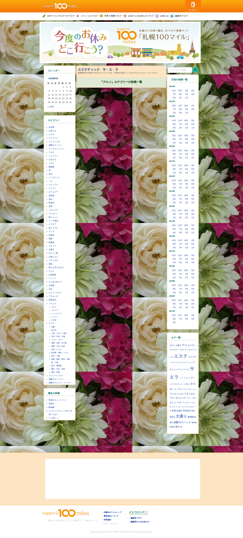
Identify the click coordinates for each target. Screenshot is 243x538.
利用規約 (107, 520)
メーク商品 (53, 221)
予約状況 (187, 411)
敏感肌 (51, 167)
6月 (180, 94)
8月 (192, 91)
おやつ (172, 345)
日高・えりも (56, 349)
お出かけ (52, 159)
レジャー (54, 317)
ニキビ (51, 163)
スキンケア (53, 210)
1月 (186, 98)
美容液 (51, 196)
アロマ (51, 152)
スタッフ (52, 246)
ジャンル (52, 303)
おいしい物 (53, 253)
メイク (178, 407)
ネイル (51, 271)
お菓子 (51, 249)
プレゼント (53, 213)
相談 (50, 264)
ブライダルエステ (178, 398)
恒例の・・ (53, 403)
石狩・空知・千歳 (58, 336)
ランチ (184, 407)
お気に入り (53, 257)
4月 (192, 94)
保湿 (193, 411)
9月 (186, 91)
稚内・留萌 (55, 372)
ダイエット (178, 384)
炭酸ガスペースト (56, 379)
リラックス (53, 185)
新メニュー (53, 217)
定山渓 (53, 330)
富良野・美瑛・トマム (59, 353)
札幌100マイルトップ (113, 512)
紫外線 (194, 422)
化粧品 (51, 235)
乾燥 (174, 410)
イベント (52, 278)
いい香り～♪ (54, 418)
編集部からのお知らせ (140, 522)
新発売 (51, 203)
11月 (174, 91)
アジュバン (188, 345)
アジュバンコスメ (56, 375)
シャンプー (53, 156)
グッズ (51, 231)
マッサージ (186, 403)
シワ (171, 384)
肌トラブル (53, 228)
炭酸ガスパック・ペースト (60, 383)
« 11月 (51, 106)
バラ (174, 389)
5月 (186, 94)
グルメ (53, 307)
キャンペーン (176, 369)
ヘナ (50, 181)
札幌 (53, 327)
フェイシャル (54, 141)
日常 (50, 289)
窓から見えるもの (56, 267)
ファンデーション (189, 389)
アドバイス (53, 138)
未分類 (51, 127)
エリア (51, 323)
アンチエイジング (56, 149)
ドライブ (54, 310)
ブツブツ (52, 188)
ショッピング (56, 313)
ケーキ (186, 369)
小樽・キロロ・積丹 (59, 333)
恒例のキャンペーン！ (58, 400)
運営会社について (111, 516)
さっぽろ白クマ (55, 282)
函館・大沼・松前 (58, 346)
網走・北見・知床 (58, 369)
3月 (174, 98)
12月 (174, 106)
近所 (50, 206)
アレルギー (174, 350)
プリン (188, 398)
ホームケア (53, 192)
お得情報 (52, 275)
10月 (180, 91)
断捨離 (51, 407)
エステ (51, 134)
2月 (180, 98)
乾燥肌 (51, 242)
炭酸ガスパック (55, 145)
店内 (50, 174)
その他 (53, 320)
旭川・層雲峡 (56, 366)
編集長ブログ (136, 518)
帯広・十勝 (55, 356)
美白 (50, 199)
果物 (50, 239)
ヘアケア (52, 224)
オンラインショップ (186, 362)
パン (179, 388)
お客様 (51, 285)
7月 (174, 94)
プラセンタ (53, 296)
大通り (181, 416)
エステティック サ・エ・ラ (98, 69)
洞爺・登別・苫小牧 (59, 343)
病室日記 (52, 300)
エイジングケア (55, 293)
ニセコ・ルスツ (57, 340)
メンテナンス (54, 177)
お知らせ (52, 131)
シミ (181, 378)
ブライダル (53, 260)
